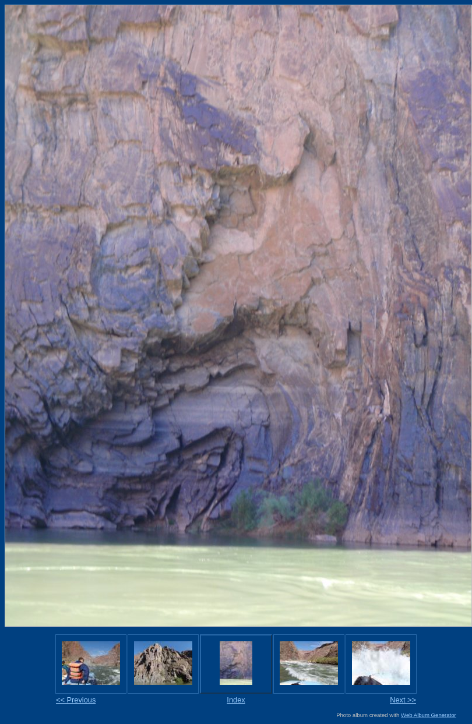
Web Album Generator (428, 715)
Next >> (403, 699)
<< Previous (76, 699)
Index (236, 699)
